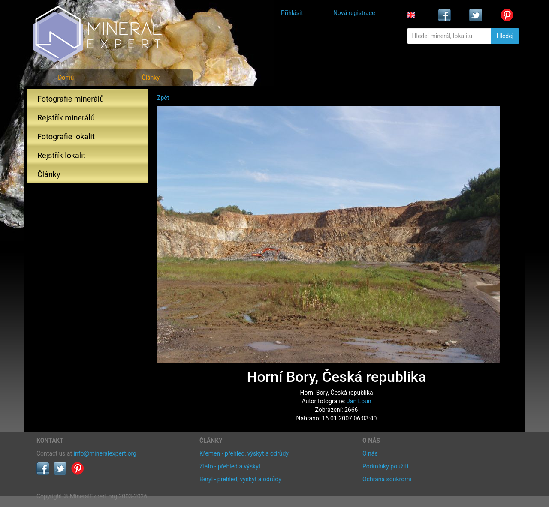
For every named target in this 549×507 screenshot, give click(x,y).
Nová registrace (354, 12)
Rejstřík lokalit (61, 155)
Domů (66, 77)
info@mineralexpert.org (105, 453)
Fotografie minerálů (70, 98)
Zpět (163, 97)
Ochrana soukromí (386, 479)
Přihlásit (292, 12)
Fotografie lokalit (66, 136)
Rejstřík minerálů (66, 117)
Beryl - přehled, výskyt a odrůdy (240, 479)
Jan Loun (359, 401)
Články (151, 77)
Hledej (505, 36)
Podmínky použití (385, 466)
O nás (370, 453)
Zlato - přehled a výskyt (229, 466)
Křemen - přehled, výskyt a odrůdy (244, 453)
